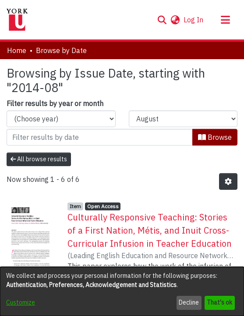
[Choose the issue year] (61, 118)
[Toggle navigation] (225, 19)
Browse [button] (215, 137)
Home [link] (16, 50)
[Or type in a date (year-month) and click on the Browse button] (100, 137)
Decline (189, 302)
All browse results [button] (39, 159)
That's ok (219, 302)
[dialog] (122, 291)
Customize (20, 302)
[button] (161, 19)
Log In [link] (194, 19)
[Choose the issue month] (183, 118)
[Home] (17, 20)
